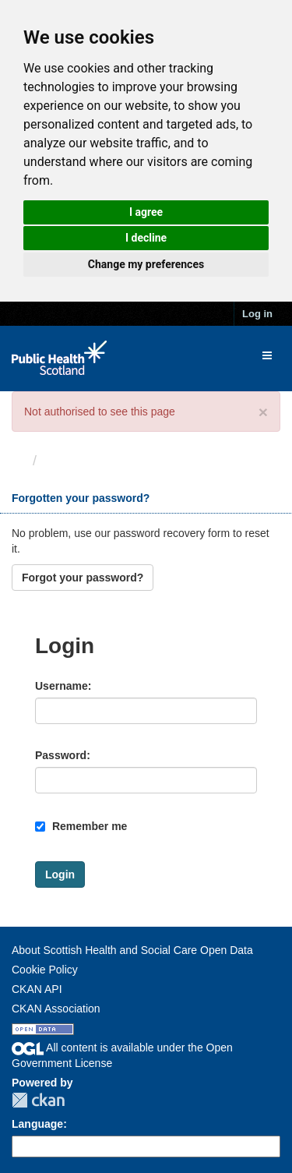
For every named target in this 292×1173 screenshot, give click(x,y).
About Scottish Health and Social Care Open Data (132, 950)
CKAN (38, 1100)
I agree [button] (146, 212)
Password (60, 755)
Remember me (81, 826)
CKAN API (37, 989)
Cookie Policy (45, 969)
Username (61, 686)
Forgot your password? (82, 577)
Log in (257, 314)
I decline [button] (146, 237)
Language (37, 1124)
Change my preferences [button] (146, 264)
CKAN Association (56, 1008)
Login (63, 460)
